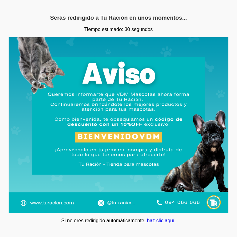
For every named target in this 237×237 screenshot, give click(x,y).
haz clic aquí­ (160, 220)
